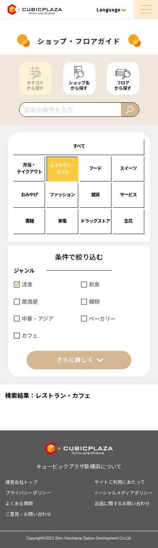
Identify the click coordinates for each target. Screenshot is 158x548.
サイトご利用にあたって (120, 481)
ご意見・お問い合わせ (28, 514)
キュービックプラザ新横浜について (79, 466)
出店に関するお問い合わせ (122, 503)
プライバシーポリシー (28, 492)
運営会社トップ (21, 481)
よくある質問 (19, 503)
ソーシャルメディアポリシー (123, 492)
